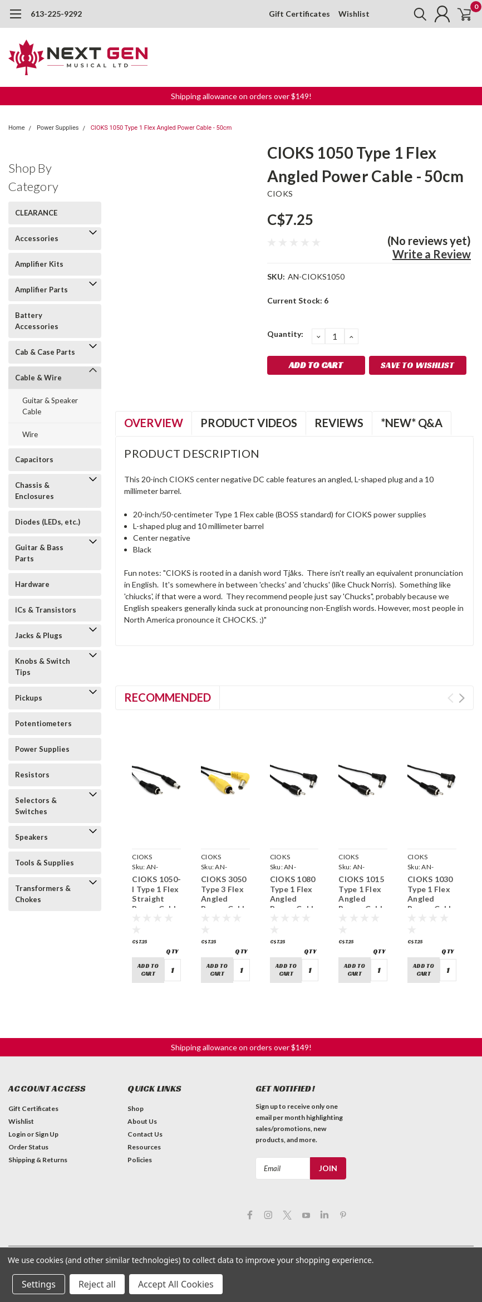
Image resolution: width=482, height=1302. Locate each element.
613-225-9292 (56, 13)
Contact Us (145, 1131)
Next (461, 698)
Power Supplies (58, 127)
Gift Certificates (299, 13)
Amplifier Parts (41, 289)
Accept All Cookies (176, 1284)
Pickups (28, 697)
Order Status (28, 1143)
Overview (153, 422)
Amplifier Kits (39, 264)
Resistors (32, 774)
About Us (142, 1118)
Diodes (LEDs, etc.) (47, 521)
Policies (139, 1156)
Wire (30, 434)
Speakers (31, 837)
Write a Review (431, 254)
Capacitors (34, 459)
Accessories (36, 238)
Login (17, 1131)
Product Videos (248, 422)
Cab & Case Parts (45, 351)
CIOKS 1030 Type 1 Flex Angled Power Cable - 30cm (431, 898)
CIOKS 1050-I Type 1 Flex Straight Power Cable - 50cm (156, 898)
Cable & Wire (38, 377)
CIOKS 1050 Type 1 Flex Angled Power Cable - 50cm (161, 127)
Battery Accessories (36, 321)
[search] (408, 14)
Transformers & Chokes (43, 894)
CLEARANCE (36, 212)
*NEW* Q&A (411, 422)
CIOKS (280, 193)
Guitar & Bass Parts (39, 553)
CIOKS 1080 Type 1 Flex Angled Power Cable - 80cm (294, 898)
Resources (144, 1143)
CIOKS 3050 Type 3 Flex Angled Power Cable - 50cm (225, 898)
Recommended (167, 697)
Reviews (338, 422)
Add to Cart (148, 968)
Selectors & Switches (36, 806)
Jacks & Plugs (38, 635)
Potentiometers (43, 723)
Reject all (97, 1284)
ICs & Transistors (45, 609)
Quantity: (285, 334)
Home (16, 127)
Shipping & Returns (37, 1156)
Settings (39, 1284)
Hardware (32, 584)
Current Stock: (297, 300)
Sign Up (46, 1131)
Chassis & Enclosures (34, 491)
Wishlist (354, 13)
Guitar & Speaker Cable (50, 406)
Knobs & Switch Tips (42, 667)
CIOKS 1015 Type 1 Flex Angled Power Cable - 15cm (362, 898)
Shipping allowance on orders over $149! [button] (241, 96)
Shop (135, 1105)
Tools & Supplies (44, 862)
